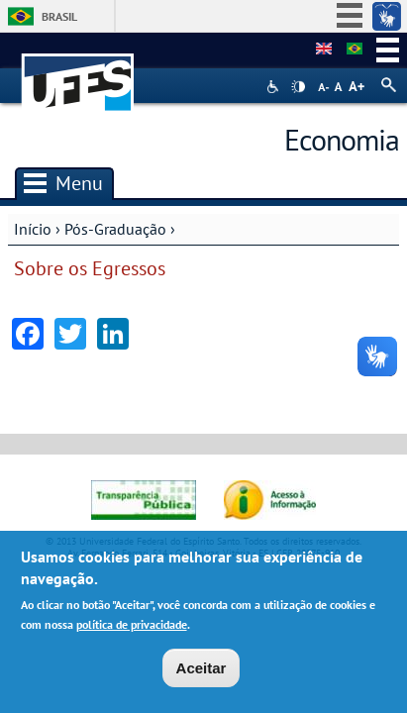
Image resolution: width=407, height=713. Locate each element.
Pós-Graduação (115, 229)
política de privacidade (131, 625)
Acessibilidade (274, 86)
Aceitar (201, 669)
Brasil (59, 16)
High (298, 87)
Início (32, 229)
